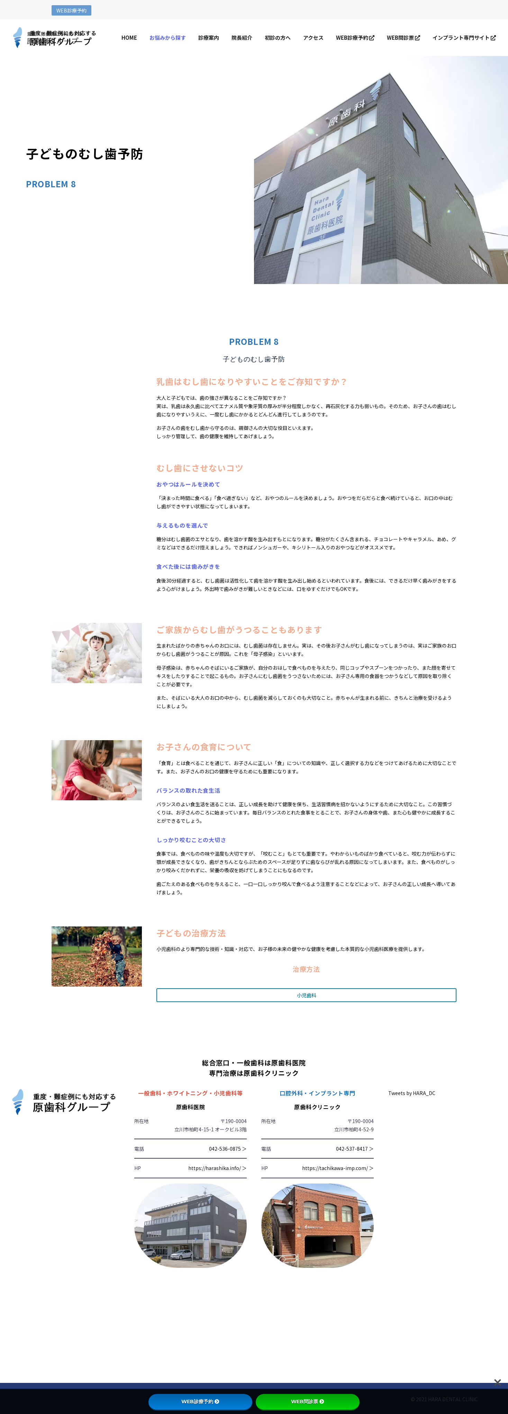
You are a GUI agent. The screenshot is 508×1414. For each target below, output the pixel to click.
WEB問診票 (403, 37)
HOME (129, 37)
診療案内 (208, 37)
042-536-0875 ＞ (228, 1148)
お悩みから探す (167, 37)
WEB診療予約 (71, 10)
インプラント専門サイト (464, 37)
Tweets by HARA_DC (411, 1093)
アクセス (313, 37)
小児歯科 (306, 995)
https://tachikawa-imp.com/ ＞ (338, 1168)
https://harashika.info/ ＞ (217, 1168)
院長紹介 (242, 37)
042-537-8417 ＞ (355, 1148)
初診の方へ (278, 37)
